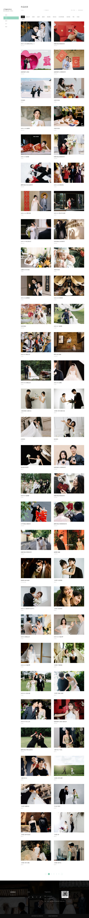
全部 (23, 16)
